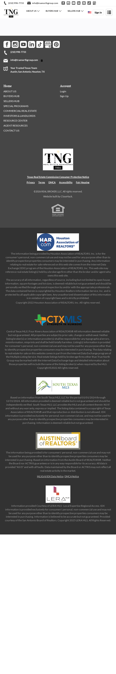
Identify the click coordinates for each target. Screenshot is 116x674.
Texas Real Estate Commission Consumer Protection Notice (58, 176)
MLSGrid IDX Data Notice (50, 476)
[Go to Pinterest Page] (56, 44)
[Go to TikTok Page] (39, 44)
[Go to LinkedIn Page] (31, 44)
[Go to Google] (94, 3)
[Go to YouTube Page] (23, 44)
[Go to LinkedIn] (79, 3)
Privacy (31, 182)
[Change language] (89, 12)
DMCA (52, 182)
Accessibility (65, 182)
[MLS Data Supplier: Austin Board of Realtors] (58, 441)
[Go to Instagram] (68, 3)
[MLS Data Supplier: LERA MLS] (58, 494)
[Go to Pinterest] (84, 3)
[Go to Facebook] (63, 3)
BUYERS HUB (52, 11)
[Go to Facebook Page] (6, 44)
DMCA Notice (71, 476)
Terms (41, 182)
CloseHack (66, 196)
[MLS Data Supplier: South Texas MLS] (58, 386)
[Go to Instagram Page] (15, 44)
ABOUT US (31, 11)
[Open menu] (109, 12)
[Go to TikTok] (89, 3)
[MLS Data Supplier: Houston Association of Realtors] (58, 242)
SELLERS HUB (74, 11)
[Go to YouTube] (73, 3)
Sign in (98, 12)
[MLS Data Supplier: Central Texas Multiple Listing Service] (58, 320)
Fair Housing (82, 182)
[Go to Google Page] (48, 44)
